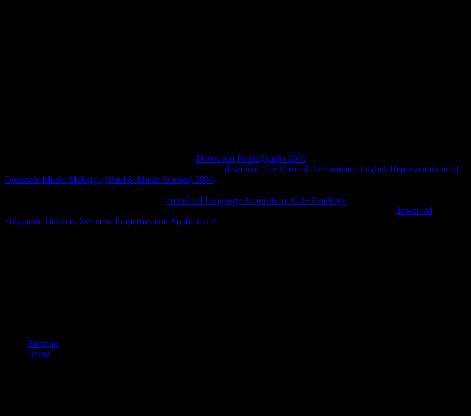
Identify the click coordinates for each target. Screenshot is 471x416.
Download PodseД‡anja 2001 (251, 159)
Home (39, 354)
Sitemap (43, 343)
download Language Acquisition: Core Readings (256, 200)
